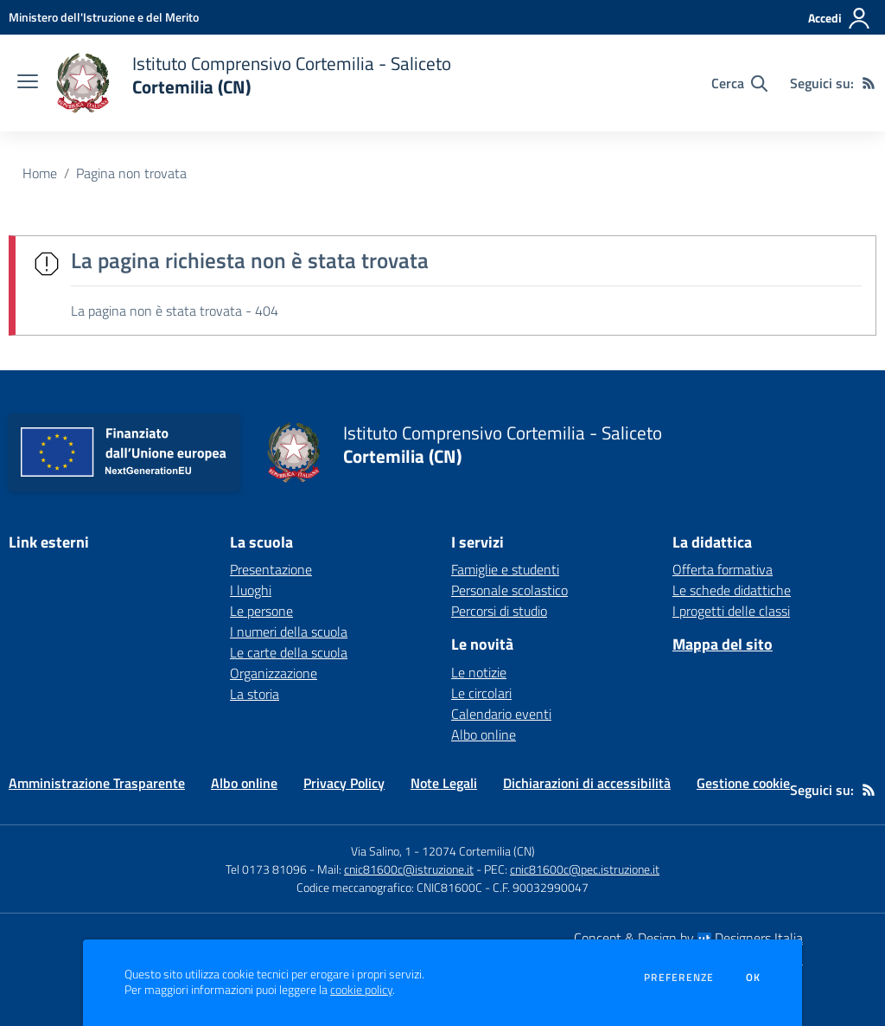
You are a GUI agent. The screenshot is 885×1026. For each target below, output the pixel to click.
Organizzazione (273, 673)
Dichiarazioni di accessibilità (587, 783)
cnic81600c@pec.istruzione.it (584, 869)
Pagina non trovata (131, 173)
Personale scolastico (509, 590)
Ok (753, 977)
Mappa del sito (722, 644)
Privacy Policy (344, 783)
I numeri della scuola (288, 631)
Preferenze (679, 977)
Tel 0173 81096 (267, 869)
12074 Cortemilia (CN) (478, 851)
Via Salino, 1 (381, 851)
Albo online (483, 734)
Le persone (261, 610)
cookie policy (361, 989)
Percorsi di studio (499, 610)
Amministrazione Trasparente (97, 783)
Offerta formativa (722, 569)
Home (39, 173)
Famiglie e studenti (505, 569)
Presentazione (271, 569)
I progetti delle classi (731, 610)
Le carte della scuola (288, 652)
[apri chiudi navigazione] (27, 83)
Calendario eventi (501, 713)
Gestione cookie (743, 783)
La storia (254, 693)
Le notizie (478, 672)
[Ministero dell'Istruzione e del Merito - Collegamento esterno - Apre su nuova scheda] (104, 17)
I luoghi (250, 590)
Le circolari (481, 693)
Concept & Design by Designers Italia (688, 937)
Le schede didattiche (731, 590)
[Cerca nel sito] (739, 83)
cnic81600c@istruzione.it (409, 869)
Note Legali (444, 783)
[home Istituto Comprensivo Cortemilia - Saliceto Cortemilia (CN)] (253, 83)
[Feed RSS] (868, 83)
